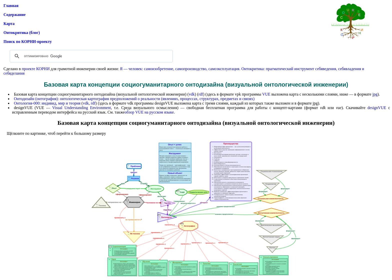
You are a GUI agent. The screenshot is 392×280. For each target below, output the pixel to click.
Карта (9, 23)
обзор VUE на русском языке (149, 112)
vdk (192, 94)
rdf (200, 94)
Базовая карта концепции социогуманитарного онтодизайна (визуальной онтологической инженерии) (196, 123)
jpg (374, 94)
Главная (11, 5)
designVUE (377, 108)
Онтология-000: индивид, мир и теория (47, 103)
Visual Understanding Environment (81, 108)
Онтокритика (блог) (22, 32)
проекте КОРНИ (36, 69)
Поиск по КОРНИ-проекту (28, 41)
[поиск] (90, 56)
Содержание (15, 14)
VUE (266, 94)
